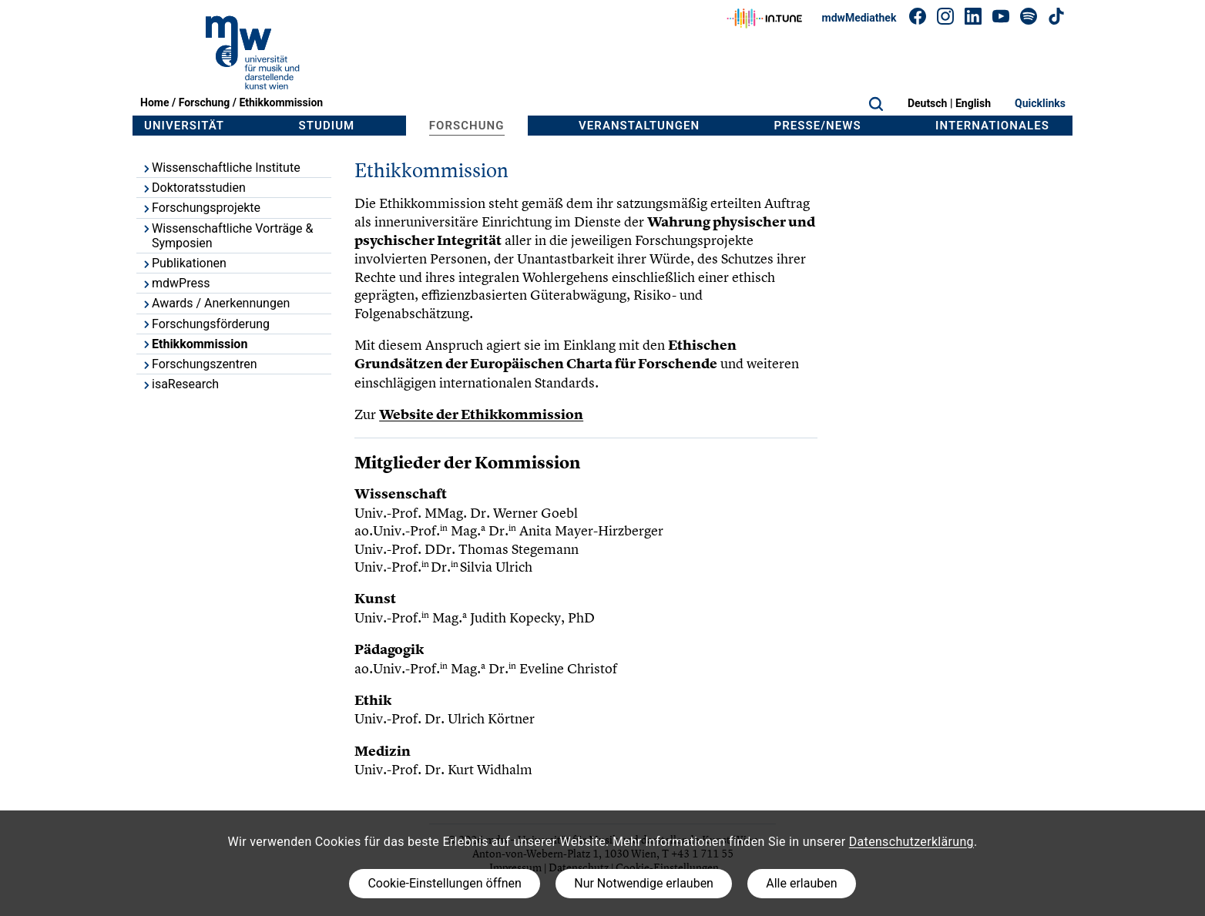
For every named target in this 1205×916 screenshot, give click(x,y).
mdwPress (175, 283)
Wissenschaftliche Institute (220, 167)
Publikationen (184, 263)
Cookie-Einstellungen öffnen (444, 883)
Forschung (204, 102)
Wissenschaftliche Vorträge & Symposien (227, 235)
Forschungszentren (199, 364)
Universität (184, 126)
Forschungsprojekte (200, 207)
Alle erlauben (801, 883)
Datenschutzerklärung (911, 841)
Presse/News (817, 126)
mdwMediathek (859, 18)
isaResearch (180, 384)
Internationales (992, 126)
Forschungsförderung (205, 324)
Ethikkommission (281, 102)
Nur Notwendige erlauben (643, 883)
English (973, 103)
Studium (327, 126)
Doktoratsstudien (193, 187)
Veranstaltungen (639, 126)
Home (154, 102)
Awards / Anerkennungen (215, 303)
